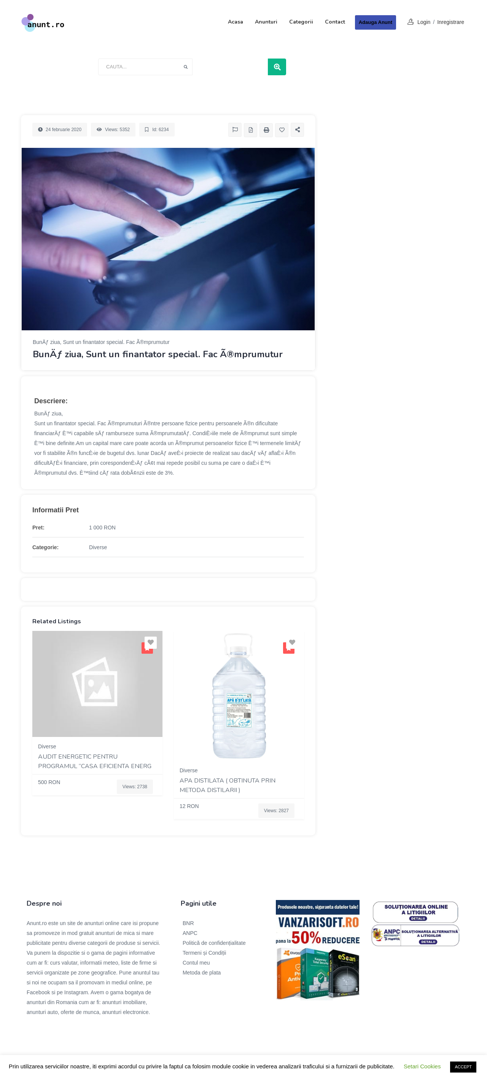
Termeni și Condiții (204, 953)
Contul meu (196, 963)
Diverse (98, 547)
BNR (188, 923)
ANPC (190, 933)
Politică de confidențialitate (214, 943)
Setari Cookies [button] (422, 1066)
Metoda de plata (202, 973)
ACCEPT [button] (463, 1067)
